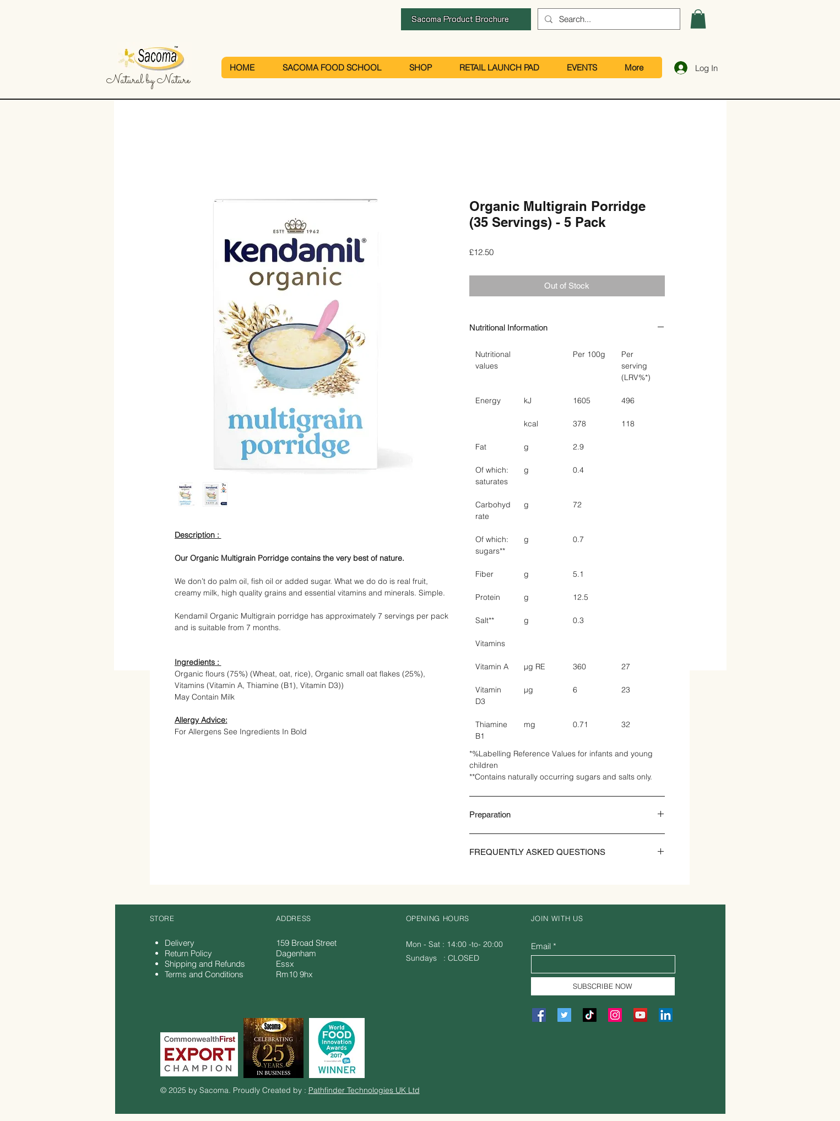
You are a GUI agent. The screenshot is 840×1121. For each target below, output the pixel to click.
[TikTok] (590, 1015)
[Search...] (608, 19)
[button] (698, 19)
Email (541, 946)
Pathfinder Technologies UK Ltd (364, 1090)
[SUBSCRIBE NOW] (603, 986)
